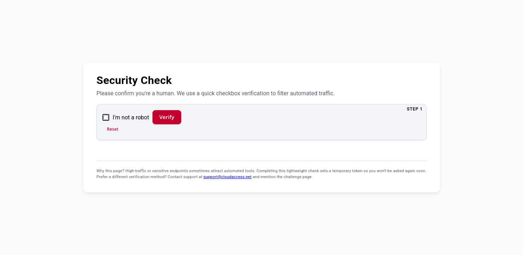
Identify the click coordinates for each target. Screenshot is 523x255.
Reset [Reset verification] (112, 129)
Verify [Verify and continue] (166, 117)
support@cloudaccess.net (228, 177)
